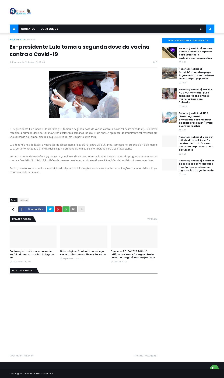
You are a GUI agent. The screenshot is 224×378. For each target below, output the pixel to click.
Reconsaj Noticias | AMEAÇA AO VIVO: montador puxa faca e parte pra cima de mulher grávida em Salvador (195, 96)
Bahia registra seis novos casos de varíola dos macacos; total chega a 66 (32, 254)
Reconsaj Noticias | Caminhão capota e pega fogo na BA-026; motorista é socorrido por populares (196, 73)
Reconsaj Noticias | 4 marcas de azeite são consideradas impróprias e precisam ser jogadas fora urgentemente (196, 165)
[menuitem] (14, 29)
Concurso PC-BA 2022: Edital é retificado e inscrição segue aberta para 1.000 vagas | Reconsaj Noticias (133, 254)
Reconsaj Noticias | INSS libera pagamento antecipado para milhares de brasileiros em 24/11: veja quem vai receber (196, 120)
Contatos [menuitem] (28, 29)
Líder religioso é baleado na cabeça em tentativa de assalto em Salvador (83, 253)
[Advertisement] (150, 12)
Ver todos (152, 218)
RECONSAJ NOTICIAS (41, 373)
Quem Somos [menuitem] (49, 29)
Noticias (31, 39)
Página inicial (17, 39)
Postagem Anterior (22, 355)
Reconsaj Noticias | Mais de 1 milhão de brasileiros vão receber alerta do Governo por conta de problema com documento (196, 143)
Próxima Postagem (145, 355)
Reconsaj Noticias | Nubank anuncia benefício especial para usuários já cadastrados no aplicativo (195, 53)
